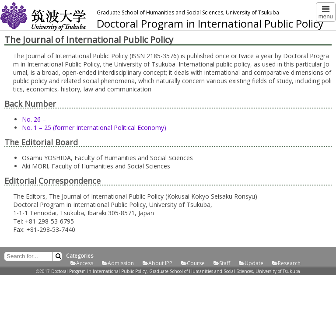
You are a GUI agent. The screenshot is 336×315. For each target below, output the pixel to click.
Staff (224, 263)
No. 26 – (34, 119)
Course (196, 263)
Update (254, 263)
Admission (121, 263)
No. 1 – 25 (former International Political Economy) (94, 127)
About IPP (160, 263)
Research (289, 263)
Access (84, 263)
